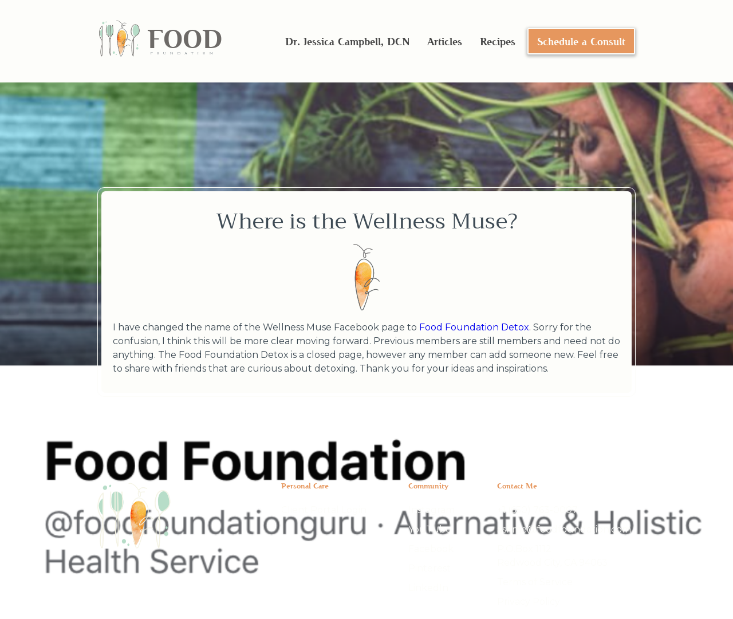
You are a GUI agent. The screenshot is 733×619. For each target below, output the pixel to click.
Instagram (431, 509)
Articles (444, 41)
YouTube (429, 529)
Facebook (431, 548)
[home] (160, 41)
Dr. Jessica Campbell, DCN (347, 41)
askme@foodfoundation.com (564, 529)
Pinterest (429, 568)
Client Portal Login (323, 509)
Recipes (497, 41)
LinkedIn (428, 587)
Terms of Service (535, 582)
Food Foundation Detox (474, 327)
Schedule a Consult (581, 41)
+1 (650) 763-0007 (537, 509)
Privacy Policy (528, 601)
